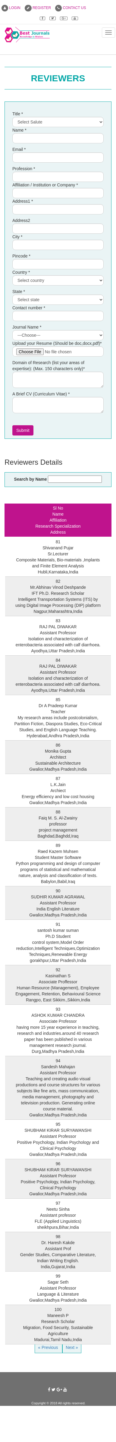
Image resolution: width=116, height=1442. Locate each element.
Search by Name (30, 479)
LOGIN (11, 8)
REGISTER (38, 8)
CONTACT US (70, 8)
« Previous (48, 1347)
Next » (72, 1347)
